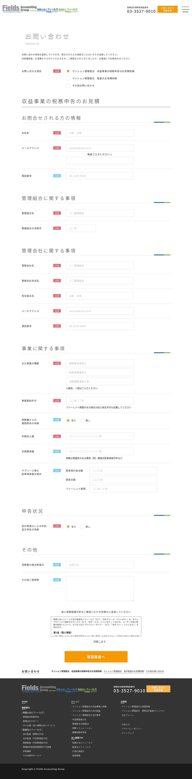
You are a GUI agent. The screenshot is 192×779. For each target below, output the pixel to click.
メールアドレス (30, 148)
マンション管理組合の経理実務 (136, 706)
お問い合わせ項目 (32, 71)
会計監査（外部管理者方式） (36, 738)
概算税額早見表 (79, 732)
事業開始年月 (29, 400)
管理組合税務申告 (31, 717)
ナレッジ (75, 701)
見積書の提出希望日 (33, 564)
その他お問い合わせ (155, 671)
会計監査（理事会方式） (34, 734)
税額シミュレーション (82, 728)
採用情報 (76, 755)
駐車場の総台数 (74, 470)
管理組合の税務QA (80, 724)
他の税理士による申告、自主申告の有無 (35, 527)
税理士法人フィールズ (82, 742)
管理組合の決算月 (32, 228)
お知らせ (126, 724)
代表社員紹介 (78, 751)
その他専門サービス (32, 755)
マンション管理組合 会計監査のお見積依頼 (124, 671)
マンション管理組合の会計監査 (86, 711)
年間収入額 (28, 436)
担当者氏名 (28, 295)
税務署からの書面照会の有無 (30, 421)
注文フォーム (128, 715)
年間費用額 (28, 451)
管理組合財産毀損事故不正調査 (37, 747)
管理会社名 (28, 265)
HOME (148, 42)
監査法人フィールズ (81, 747)
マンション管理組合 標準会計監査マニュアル (143, 711)
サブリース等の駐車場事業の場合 (32, 472)
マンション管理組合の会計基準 (86, 715)
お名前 (25, 132)
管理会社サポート (31, 721)
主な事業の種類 (30, 363)
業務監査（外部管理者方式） (36, 742)
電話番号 (27, 175)
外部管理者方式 (79, 719)
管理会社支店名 (30, 280)
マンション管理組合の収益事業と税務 (89, 706)
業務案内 (26, 707)
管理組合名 (28, 213)
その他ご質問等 (30, 579)
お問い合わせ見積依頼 (167, 9)
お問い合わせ (31, 671)
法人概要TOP (77, 738)
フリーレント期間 (76, 489)
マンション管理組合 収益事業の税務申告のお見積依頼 (76, 671)
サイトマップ (128, 733)
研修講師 (27, 751)
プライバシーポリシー (132, 728)
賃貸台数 (71, 479)
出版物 (124, 701)
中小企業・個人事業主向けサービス (39, 725)
